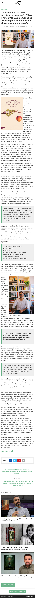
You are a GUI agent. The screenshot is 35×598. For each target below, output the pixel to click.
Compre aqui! (7, 451)
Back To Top (30, 596)
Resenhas (4, 9)
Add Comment (8, 585)
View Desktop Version (17, 591)
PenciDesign (10, 596)
